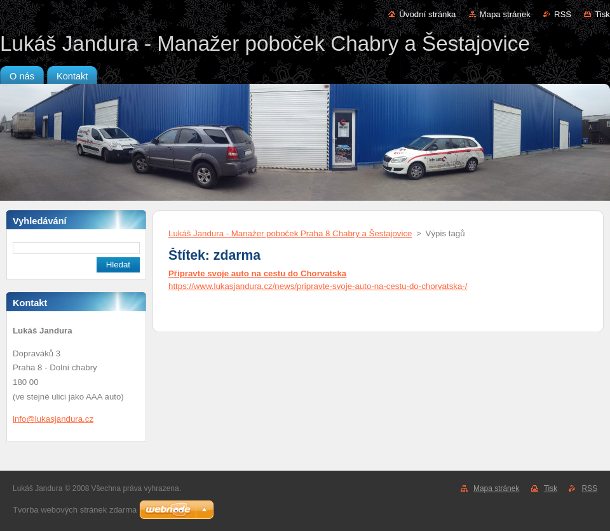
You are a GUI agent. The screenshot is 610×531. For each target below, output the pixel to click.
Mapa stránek (505, 14)
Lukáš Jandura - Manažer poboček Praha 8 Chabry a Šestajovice (290, 233)
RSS (562, 14)
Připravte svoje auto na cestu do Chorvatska (257, 273)
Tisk (602, 14)
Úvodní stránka (427, 14)
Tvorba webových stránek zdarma (75, 509)
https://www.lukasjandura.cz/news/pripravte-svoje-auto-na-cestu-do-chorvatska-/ (317, 286)
